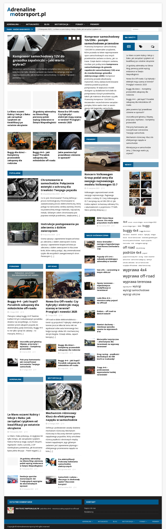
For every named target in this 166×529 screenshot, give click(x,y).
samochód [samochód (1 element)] (126, 260)
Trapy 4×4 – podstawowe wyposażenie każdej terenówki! (106, 371)
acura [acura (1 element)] (130, 222)
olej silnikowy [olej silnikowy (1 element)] (140, 248)
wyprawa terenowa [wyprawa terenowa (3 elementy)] (137, 281)
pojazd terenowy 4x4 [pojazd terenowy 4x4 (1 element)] (130, 257)
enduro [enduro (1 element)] (140, 234)
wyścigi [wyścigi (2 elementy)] (137, 286)
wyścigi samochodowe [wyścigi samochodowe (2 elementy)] (136, 290)
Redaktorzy (89, 508)
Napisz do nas (90, 505)
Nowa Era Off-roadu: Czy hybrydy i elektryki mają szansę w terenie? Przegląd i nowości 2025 (69, 113)
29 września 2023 (66, 484)
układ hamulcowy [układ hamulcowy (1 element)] (144, 265)
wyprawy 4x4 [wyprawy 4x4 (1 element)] (127, 287)
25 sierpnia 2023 (93, 188)
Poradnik (14, 263)
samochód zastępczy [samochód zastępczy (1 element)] (138, 260)
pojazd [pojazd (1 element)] (144, 253)
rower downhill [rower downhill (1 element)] (149, 257)
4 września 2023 (104, 226)
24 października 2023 (51, 190)
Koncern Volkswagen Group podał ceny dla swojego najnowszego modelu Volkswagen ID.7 (101, 179)
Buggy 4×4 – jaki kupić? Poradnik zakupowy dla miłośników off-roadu (44, 152)
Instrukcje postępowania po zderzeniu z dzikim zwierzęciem (60, 224)
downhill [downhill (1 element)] (134, 234)
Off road (52, 263)
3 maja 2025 (64, 349)
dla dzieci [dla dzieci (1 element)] (126, 234)
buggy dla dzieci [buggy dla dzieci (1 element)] (144, 231)
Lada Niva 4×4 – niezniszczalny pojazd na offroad (107, 300)
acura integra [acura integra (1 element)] (138, 222)
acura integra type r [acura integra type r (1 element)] (130, 226)
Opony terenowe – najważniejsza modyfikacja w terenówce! (105, 287)
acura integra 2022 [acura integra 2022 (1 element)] (150, 222)
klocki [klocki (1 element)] (125, 238)
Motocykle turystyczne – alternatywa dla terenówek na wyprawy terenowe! (108, 343)
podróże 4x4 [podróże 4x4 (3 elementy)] (132, 252)
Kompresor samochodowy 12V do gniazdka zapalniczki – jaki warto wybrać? (38, 60)
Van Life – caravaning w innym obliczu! (108, 271)
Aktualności (32, 24)
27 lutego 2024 (27, 366)
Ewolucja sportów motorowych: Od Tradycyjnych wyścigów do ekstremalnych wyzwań (31, 478)
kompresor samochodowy (105, 46)
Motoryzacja (61, 24)
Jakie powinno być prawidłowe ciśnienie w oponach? (69, 151)
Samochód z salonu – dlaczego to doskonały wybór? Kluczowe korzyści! (69, 477)
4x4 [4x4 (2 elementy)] (125, 222)
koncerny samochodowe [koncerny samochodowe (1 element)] (131, 240)
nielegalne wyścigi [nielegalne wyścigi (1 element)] (141, 243)
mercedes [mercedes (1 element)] (126, 243)
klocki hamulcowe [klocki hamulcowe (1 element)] (134, 238)
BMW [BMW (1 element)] (139, 226)
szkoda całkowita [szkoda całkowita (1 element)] (128, 263)
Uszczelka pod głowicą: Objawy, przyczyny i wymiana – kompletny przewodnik (31, 342)
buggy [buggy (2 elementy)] (146, 226)
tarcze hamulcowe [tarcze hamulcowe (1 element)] (142, 263)
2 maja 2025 (14, 308)
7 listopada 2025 (27, 465)
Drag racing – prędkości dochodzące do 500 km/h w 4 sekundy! (108, 356)
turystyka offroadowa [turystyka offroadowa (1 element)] (130, 265)
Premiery (94, 24)
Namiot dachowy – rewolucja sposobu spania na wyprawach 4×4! (107, 328)
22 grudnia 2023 (65, 466)
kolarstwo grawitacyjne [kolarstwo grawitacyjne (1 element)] (149, 238)
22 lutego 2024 (53, 420)
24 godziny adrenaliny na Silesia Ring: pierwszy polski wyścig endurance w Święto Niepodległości (44, 113)
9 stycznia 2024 (49, 231)
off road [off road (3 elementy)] (129, 247)
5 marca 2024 (26, 348)
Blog (46, 24)
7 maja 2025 (52, 312)
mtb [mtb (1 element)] (132, 243)
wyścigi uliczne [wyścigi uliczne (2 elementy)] (131, 294)
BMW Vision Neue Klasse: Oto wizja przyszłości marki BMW (108, 220)
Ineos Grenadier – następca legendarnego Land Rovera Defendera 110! (108, 245)
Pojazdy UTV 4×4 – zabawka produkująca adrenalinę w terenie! (107, 259)
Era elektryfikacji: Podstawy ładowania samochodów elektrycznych (68, 459)
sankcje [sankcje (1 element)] (149, 260)
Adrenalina (13, 24)
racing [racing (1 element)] (141, 257)
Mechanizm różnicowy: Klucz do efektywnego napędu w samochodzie (61, 413)
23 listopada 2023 (27, 486)
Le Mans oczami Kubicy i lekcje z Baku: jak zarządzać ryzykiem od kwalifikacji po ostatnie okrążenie (18, 115)
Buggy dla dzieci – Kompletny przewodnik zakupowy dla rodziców (16, 154)
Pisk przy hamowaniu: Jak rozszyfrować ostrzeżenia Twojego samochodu (30, 359)
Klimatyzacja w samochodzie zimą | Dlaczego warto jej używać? (138, 150)
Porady (79, 24)
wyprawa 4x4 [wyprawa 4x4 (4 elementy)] (135, 269)
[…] (78, 212)
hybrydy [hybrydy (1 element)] (147, 234)
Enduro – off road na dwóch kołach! (106, 312)
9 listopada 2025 (16, 428)
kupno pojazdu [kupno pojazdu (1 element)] (146, 240)
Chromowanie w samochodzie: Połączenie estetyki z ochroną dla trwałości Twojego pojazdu (59, 181)
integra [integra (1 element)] (153, 234)
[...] (23, 77)
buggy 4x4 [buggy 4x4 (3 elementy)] (130, 230)
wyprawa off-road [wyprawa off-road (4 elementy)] (139, 276)
